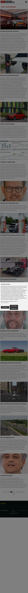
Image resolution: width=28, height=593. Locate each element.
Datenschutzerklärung (5, 302)
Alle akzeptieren (14, 308)
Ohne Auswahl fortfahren (13, 306)
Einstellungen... (5, 307)
